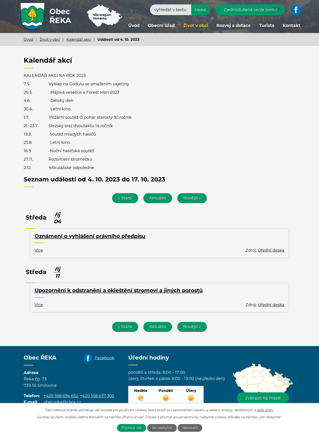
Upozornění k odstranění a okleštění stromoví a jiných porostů (119, 290)
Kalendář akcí (78, 39)
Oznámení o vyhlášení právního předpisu (90, 236)
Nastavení (190, 428)
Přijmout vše (132, 428)
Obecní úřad (161, 25)
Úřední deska (271, 250)
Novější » (192, 198)
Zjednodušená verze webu (250, 9)
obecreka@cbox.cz (62, 402)
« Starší (125, 198)
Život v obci (195, 25)
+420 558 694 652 (61, 395)
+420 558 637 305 (97, 395)
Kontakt (291, 25)
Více (39, 250)
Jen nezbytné (162, 428)
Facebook (104, 357)
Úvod (134, 25)
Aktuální (157, 198)
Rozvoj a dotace (233, 25)
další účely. (265, 410)
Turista (266, 25)
